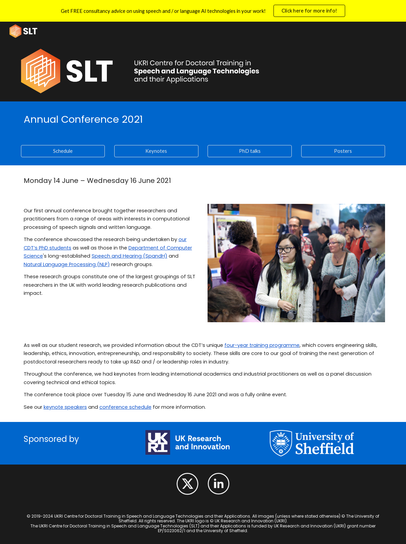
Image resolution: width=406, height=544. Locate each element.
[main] (203, 119)
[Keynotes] (156, 151)
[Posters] (343, 151)
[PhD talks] (249, 151)
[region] (203, 11)
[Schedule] (63, 151)
